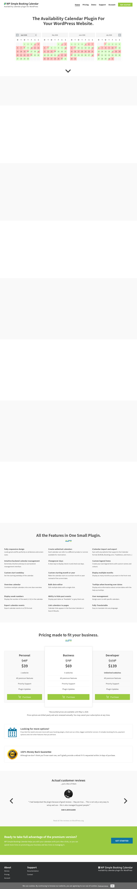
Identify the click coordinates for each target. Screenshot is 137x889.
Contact (30, 877)
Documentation (33, 874)
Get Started (121, 850)
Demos (6, 874)
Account (112, 5)
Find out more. (103, 885)
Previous (12, 812)
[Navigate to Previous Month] (17, 35)
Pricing (86, 5)
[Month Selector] (28, 35)
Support (102, 5)
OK (113, 886)
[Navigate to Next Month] (119, 35)
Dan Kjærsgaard (68, 822)
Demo (93, 5)
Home (77, 5)
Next (124, 812)
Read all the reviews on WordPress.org (68, 830)
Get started (125, 5)
